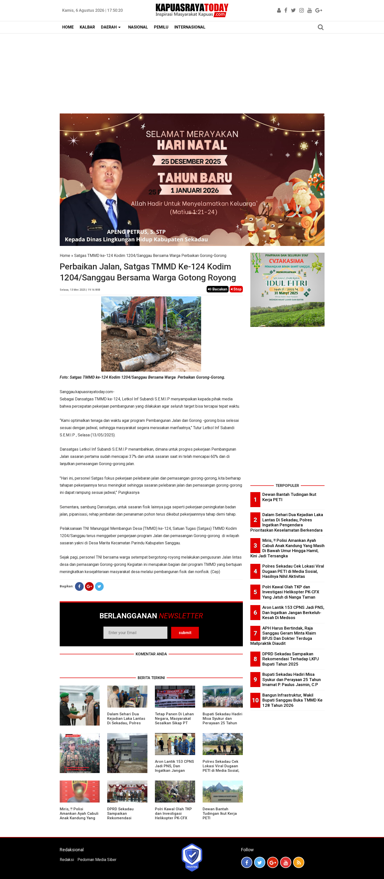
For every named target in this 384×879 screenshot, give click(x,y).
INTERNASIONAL (189, 27)
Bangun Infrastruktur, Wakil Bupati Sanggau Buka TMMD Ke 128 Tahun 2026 (292, 700)
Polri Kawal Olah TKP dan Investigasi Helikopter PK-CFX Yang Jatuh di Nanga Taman (173, 818)
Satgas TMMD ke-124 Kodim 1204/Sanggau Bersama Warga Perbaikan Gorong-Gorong (150, 255)
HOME (68, 27)
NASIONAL (138, 27)
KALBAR (87, 27)
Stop (236, 289)
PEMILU (161, 27)
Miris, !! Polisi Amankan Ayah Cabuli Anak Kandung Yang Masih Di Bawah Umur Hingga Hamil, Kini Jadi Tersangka (79, 820)
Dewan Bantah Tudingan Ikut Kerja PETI (220, 813)
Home (65, 255)
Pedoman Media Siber (96, 859)
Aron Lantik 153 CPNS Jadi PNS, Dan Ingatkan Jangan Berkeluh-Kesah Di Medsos (174, 770)
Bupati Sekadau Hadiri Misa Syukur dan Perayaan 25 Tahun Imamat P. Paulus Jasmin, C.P (222, 723)
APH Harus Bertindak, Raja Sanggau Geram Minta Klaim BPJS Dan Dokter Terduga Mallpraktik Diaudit (283, 636)
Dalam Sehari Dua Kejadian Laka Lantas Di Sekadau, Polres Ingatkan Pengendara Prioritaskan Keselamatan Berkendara (286, 522)
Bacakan (217, 289)
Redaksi (67, 859)
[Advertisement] (192, 71)
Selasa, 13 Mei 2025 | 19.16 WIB (80, 289)
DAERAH (109, 27)
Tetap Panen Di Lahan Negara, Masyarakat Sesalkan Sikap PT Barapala (174, 721)
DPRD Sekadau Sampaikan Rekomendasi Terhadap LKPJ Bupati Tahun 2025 (126, 818)
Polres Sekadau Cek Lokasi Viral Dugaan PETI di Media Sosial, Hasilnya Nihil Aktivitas (221, 770)
